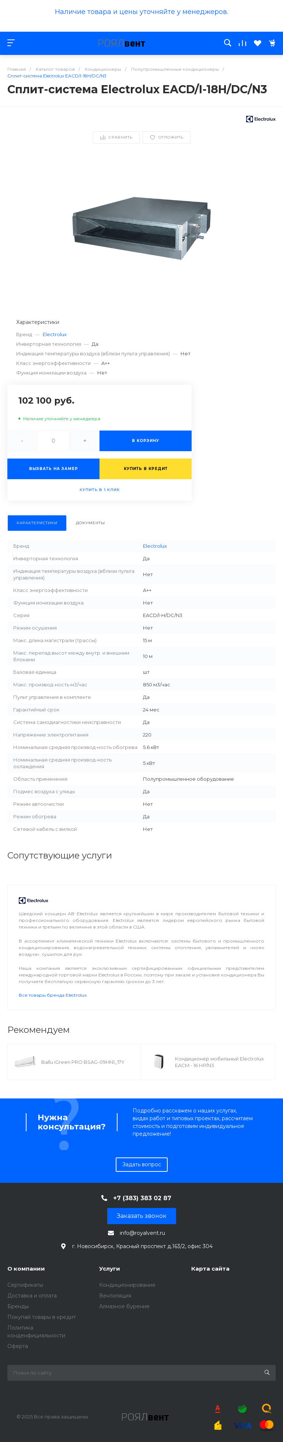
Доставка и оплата (32, 1295)
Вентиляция (115, 1295)
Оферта (17, 1346)
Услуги (109, 1268)
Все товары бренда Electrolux (53, 995)
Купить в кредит (146, 468)
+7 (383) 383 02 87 (142, 1198)
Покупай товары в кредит (41, 1317)
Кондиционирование (127, 1285)
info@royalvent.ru (142, 1233)
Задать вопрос (141, 1164)
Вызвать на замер (53, 468)
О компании (26, 1268)
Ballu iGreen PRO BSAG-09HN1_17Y (83, 1062)
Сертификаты (25, 1285)
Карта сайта (210, 1268)
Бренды (18, 1306)
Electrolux (55, 334)
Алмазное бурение (124, 1306)
